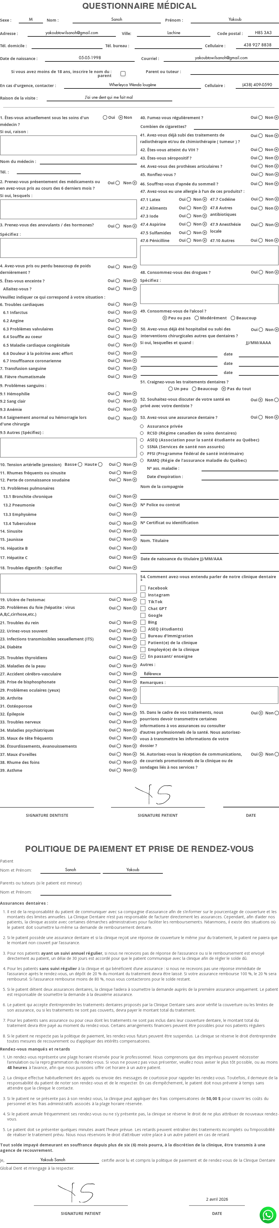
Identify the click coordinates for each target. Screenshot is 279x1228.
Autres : (147, 665)
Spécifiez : (10, 234)
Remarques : (153, 683)
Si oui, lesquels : (16, 196)
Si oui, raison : (14, 132)
